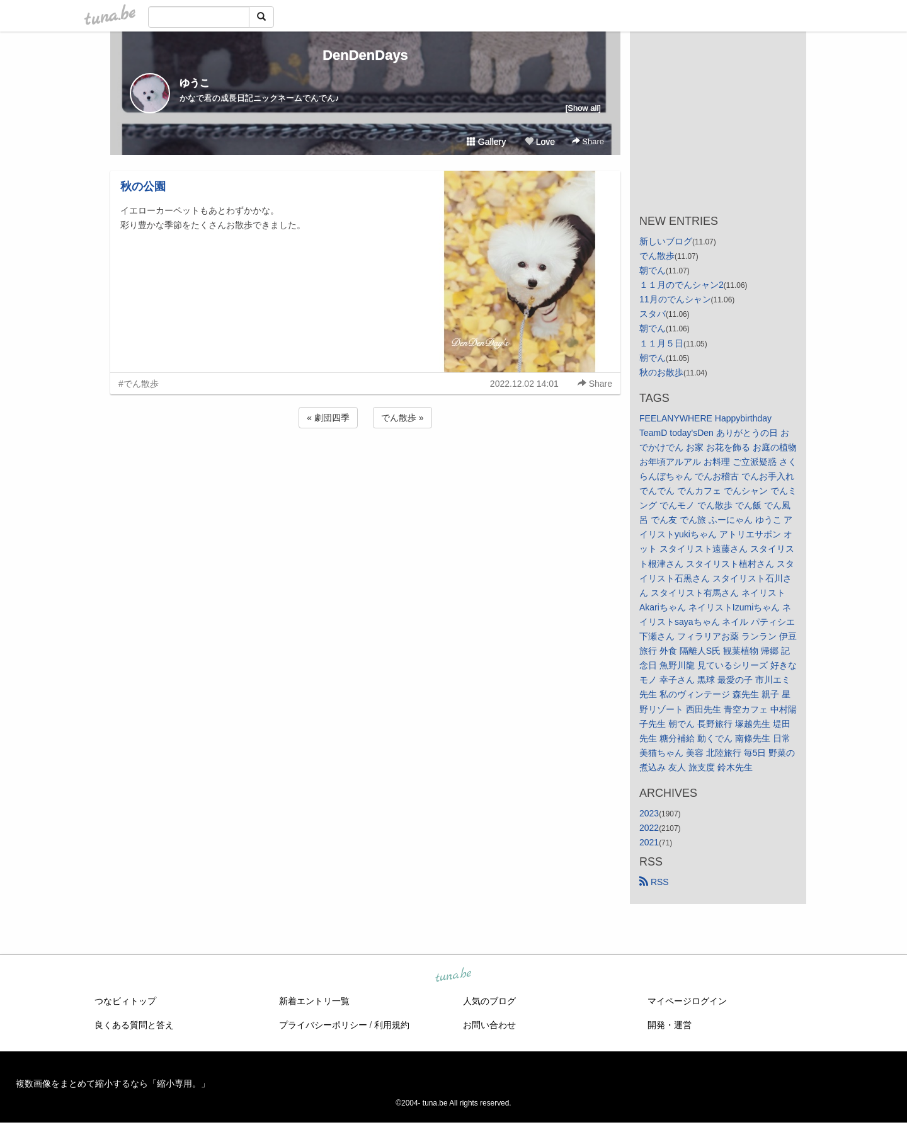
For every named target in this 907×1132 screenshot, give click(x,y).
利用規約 (391, 1025)
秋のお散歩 (661, 372)
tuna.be (452, 975)
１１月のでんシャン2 (681, 285)
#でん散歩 (138, 384)
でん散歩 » (402, 418)
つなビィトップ (125, 1001)
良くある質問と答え (134, 1025)
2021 (649, 842)
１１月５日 (661, 343)
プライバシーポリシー (323, 1025)
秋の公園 (143, 186)
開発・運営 (669, 1025)
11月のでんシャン (675, 299)
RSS (654, 882)
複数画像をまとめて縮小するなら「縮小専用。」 (113, 1083)
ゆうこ (195, 82)
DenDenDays (365, 55)
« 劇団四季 (328, 418)
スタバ (652, 314)
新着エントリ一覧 (314, 1001)
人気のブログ (489, 1001)
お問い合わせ (489, 1025)
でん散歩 (657, 256)
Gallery (486, 142)
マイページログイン (687, 1001)
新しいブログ (665, 241)
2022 (649, 828)
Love (540, 142)
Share (588, 141)
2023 (649, 813)
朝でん (652, 270)
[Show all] (583, 108)
